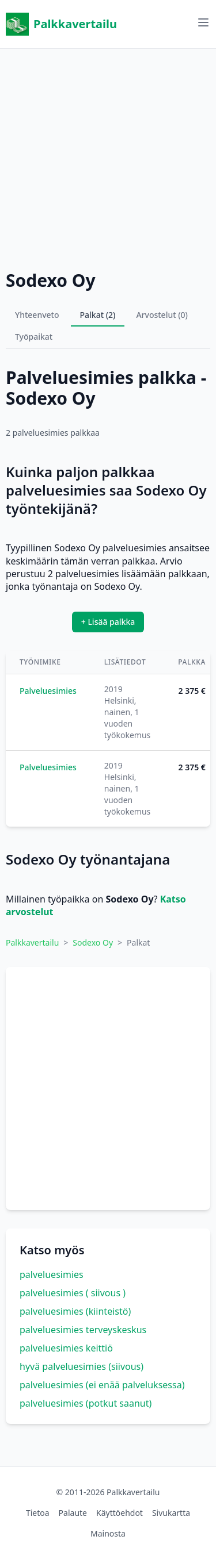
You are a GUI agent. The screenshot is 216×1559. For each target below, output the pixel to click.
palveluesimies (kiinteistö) (75, 1311)
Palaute (73, 1512)
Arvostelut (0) (162, 314)
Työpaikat (33, 336)
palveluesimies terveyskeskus (83, 1329)
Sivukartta (171, 1512)
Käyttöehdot (119, 1512)
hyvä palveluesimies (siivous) (81, 1366)
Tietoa (38, 1512)
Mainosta (108, 1533)
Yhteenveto (37, 314)
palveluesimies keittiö (66, 1348)
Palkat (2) (98, 314)
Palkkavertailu (61, 24)
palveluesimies (52, 1274)
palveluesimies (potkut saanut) (85, 1403)
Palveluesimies (48, 690)
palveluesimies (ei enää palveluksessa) (102, 1384)
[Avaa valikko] (203, 22)
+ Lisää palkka (108, 621)
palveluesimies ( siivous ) (73, 1293)
